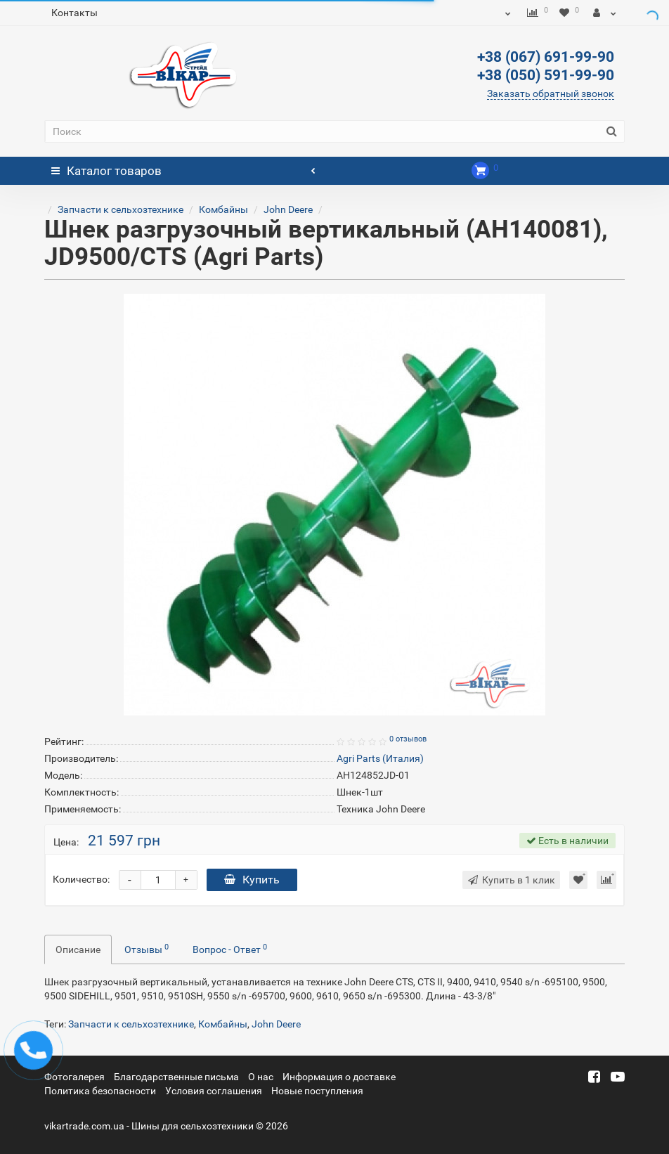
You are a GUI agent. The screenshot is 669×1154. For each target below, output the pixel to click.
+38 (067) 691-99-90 (545, 56)
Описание (78, 949)
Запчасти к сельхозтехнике (120, 209)
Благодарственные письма (176, 1076)
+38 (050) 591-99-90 (545, 75)
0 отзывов (408, 739)
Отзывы (146, 948)
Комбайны (223, 209)
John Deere (288, 209)
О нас (260, 1076)
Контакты (74, 12)
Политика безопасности (100, 1090)
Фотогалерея (74, 1076)
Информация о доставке (339, 1076)
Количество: (81, 879)
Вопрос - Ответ (230, 948)
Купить (252, 879)
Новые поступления (317, 1090)
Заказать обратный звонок (550, 93)
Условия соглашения (213, 1090)
